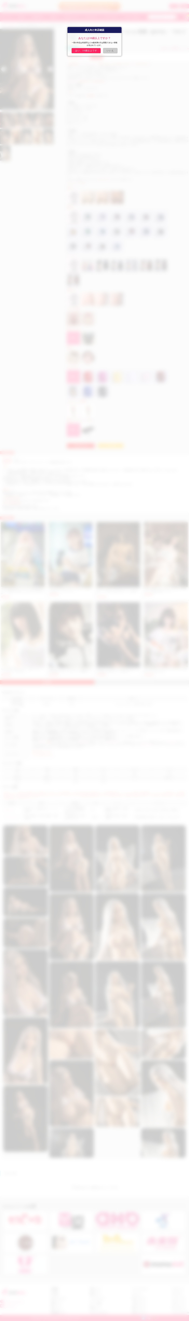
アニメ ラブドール (140, 1289)
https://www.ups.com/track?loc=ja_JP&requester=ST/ (26, 500)
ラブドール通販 (44, 742)
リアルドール (83, 742)
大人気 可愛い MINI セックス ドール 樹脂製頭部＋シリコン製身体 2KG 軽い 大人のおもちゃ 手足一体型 (23, 591)
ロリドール (137, 1294)
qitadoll (70, 92)
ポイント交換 (95, 1303)
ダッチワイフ (172, 742)
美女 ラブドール (139, 1298)
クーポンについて (97, 1298)
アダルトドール (146, 745)
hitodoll (41, 473)
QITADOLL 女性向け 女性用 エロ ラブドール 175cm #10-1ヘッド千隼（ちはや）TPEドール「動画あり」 (118, 591)
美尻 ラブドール (139, 1308)
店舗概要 (54, 1289)
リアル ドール (177, 1289)
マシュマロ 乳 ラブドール (43, 755)
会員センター (95, 1308)
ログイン (174, 6)
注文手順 (54, 1294)
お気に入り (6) (181, 49)
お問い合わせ (80, 446)
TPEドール (9, 810)
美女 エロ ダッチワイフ (42, 751)
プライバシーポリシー (99, 1313)
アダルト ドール (178, 1303)
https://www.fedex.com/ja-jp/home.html (20, 506)
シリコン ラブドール (180, 1313)
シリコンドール (11, 817)
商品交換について (58, 1313)
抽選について (95, 1294)
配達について (56, 1303)
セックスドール (112, 742)
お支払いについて (58, 1298)
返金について (56, 1308)
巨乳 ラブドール (139, 1313)
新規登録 (184, 6)
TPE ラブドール (178, 1308)
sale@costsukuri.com (103, 179)
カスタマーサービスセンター (47, 484)
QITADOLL (11, 25)
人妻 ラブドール (139, 1303)
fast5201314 (10, 1307)
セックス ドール (178, 1298)
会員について (95, 1289)
